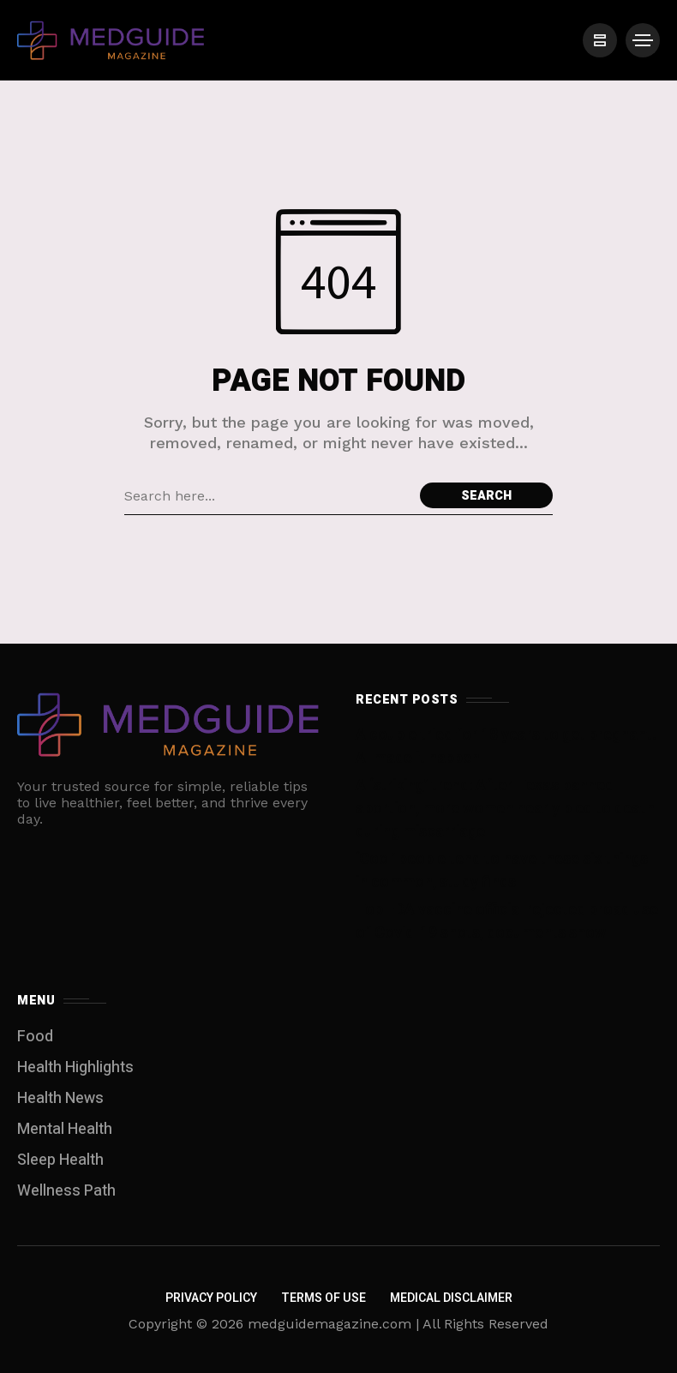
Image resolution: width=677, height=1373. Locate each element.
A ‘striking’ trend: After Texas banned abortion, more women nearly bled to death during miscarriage (505, 808)
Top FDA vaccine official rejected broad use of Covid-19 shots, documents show (507, 921)
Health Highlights (75, 1067)
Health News (60, 1098)
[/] (600, 40)
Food (35, 1036)
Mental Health (64, 1129)
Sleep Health (60, 1160)
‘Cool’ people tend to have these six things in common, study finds (502, 871)
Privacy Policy (211, 1298)
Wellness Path (66, 1190)
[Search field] (267, 495)
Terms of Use (323, 1298)
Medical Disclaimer (451, 1298)
